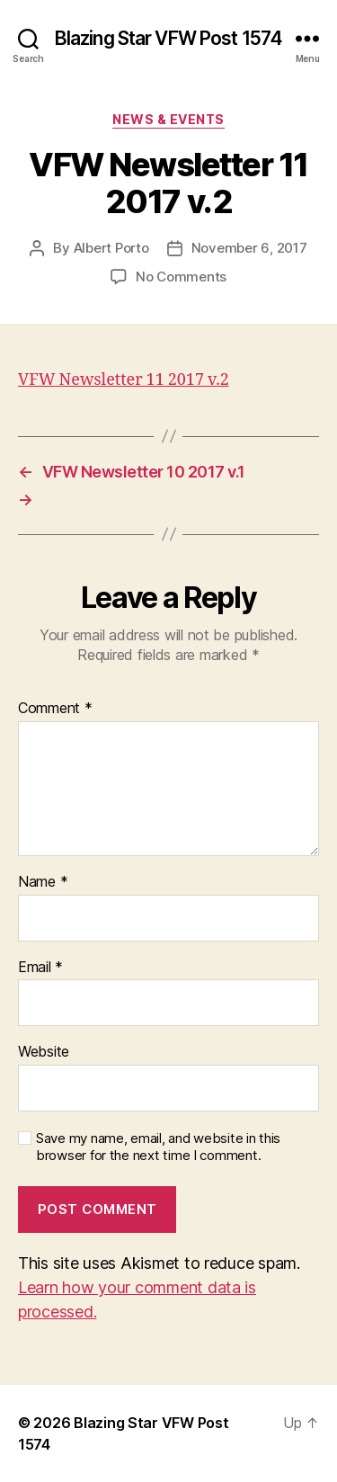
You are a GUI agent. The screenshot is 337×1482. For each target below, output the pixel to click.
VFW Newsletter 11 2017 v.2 (123, 380)
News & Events (168, 119)
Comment (55, 709)
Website (43, 1052)
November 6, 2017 (249, 247)
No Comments (181, 276)
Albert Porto (111, 247)
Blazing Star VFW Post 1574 (168, 38)
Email (40, 968)
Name (42, 882)
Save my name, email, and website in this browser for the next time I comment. (158, 1147)
